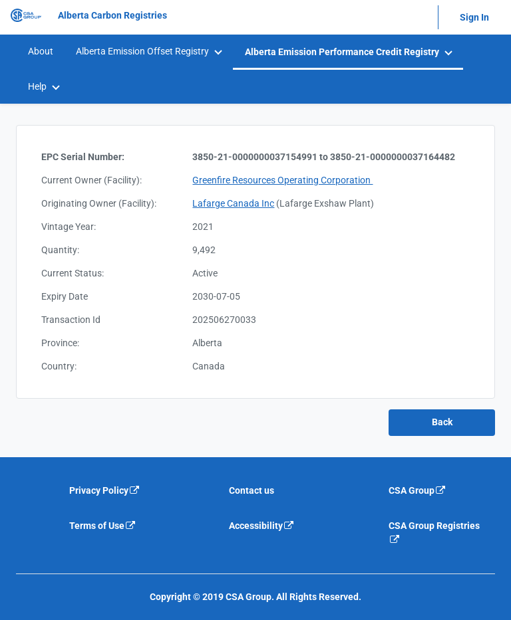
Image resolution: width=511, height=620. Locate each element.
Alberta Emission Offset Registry (142, 51)
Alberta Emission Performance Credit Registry (342, 52)
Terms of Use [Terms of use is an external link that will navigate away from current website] (102, 525)
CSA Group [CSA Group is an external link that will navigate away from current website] (417, 490)
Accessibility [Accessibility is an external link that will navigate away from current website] (262, 525)
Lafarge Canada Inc (233, 203)
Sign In (474, 17)
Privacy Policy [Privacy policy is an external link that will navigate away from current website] (104, 490)
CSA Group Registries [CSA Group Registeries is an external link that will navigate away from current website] (434, 532)
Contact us (251, 490)
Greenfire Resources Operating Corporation (282, 180)
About (40, 51)
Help (37, 86)
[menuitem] (40, 51)
